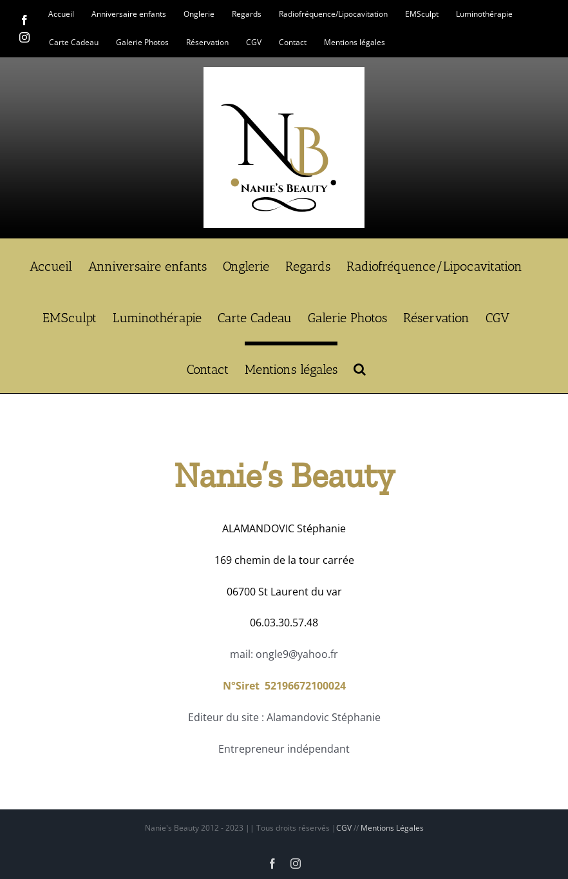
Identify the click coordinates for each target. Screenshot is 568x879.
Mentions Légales (392, 827)
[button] (360, 367)
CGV (344, 827)
